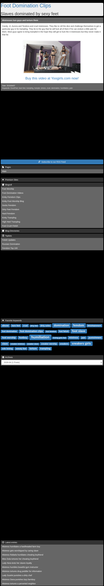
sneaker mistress (18, 344)
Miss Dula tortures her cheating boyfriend (20, 559)
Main (4, 171)
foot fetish (64, 331)
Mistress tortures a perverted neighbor (19, 583)
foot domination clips (31, 331)
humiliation (64, 88)
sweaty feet (21, 348)
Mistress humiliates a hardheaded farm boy (21, 546)
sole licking (7, 348)
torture (43, 88)
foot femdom (51, 331)
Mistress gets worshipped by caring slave (20, 551)
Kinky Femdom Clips (11, 197)
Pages (6, 167)
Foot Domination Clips (26, 6)
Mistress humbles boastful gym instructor (20, 567)
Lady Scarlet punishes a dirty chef (17, 575)
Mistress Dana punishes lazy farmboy (18, 579)
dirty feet (34, 326)
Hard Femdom (8, 213)
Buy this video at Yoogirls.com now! (52, 78)
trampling (29, 88)
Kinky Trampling (9, 218)
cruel (48, 88)
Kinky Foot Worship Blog (13, 201)
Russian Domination (11, 244)
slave (5, 344)
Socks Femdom (9, 205)
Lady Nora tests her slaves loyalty (17, 563)
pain (71, 88)
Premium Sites (10, 180)
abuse (5, 325)
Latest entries (9, 542)
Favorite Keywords (12, 320)
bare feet (22, 88)
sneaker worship (49, 344)
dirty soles (45, 325)
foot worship (9, 337)
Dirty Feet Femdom (10, 209)
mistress (73, 337)
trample (37, 88)
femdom (78, 325)
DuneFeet (14, 88)
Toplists (7, 236)
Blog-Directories (10, 231)
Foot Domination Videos (12, 193)
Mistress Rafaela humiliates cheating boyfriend (22, 555)
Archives (7, 357)
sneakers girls (81, 343)
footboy (23, 337)
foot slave (78, 331)
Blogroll (7, 185)
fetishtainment (94, 325)
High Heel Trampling (11, 222)
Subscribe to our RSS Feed (52, 162)
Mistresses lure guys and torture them (20, 20)
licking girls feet (59, 338)
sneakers (64, 344)
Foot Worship (8, 189)
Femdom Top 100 (10, 248)
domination (55, 88)
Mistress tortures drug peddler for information (22, 571)
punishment (95, 337)
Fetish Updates (8, 240)
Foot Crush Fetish (10, 226)
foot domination (9, 331)
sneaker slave (32, 344)
